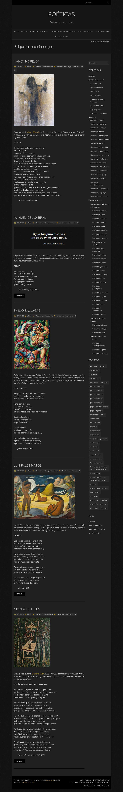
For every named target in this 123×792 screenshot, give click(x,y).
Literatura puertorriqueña (50, 471)
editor (29, 67)
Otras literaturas (95, 200)
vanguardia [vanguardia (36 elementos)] (94, 504)
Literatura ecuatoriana (99, 151)
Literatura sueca (98, 314)
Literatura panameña (98, 170)
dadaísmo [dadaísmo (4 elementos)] (93, 374)
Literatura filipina (99, 349)
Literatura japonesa (100, 266)
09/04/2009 (20, 223)
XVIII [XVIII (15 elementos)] (96, 508)
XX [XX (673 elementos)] (101, 508)
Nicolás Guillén (27, 609)
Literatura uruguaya (98, 192)
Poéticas (24, 32)
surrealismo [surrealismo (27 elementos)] (94, 500)
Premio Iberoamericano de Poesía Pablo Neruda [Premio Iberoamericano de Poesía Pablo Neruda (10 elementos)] (98, 468)
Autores (38, 67)
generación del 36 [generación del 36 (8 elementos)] (96, 394)
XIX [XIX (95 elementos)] (101, 504)
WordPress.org (94, 533)
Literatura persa (98, 278)
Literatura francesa (100, 238)
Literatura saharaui (100, 353)
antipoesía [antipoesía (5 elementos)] (93, 366)
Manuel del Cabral (30, 217)
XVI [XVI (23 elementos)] (106, 504)
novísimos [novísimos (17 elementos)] (93, 427)
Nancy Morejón (27, 61)
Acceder (92, 521)
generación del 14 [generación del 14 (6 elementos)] (96, 386)
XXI (15, 70)
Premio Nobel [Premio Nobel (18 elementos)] (95, 473)
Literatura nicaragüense (99, 167)
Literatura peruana (97, 178)
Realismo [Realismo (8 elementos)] (93, 484)
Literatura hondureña (98, 159)
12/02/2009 (20, 471)
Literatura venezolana (99, 196)
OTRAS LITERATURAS (85, 32)
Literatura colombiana (99, 135)
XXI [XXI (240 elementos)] (106, 508)
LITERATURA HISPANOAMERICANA (62, 32)
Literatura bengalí (99, 218)
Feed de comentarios (97, 529)
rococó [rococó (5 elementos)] (104, 488)
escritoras (59, 67)
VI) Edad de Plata (97, 106)
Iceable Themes (28, 783)
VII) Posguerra (95, 109)
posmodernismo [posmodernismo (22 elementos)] (95, 455)
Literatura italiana (99, 262)
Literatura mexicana (98, 163)
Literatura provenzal (100, 292)
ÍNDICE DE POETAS (61, 37)
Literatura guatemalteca (99, 155)
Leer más (19, 295)
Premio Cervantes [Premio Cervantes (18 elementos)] (96, 463)
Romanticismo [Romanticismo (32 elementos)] (95, 492)
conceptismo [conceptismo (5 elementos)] (94, 370)
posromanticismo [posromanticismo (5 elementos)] (96, 459)
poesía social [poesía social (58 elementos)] (94, 451)
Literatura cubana (47, 67)
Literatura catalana (99, 325)
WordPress (50, 780)
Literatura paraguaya (98, 174)
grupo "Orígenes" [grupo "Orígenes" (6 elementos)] (96, 411)
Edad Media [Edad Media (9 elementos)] (94, 382)
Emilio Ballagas (27, 310)
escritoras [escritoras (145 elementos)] (104, 382)
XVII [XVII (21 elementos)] (91, 508)
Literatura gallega (99, 329)
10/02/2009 (20, 614)
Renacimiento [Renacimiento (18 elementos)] (95, 488)
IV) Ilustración (95, 95)
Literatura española (96, 80)
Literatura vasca (98, 333)
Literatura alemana (99, 211)
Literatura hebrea (99, 255)
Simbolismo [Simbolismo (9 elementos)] (94, 496)
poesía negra (67, 67)
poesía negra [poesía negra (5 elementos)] (94, 443)
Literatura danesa (99, 234)
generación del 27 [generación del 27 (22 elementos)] (96, 390)
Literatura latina (98, 270)
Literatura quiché (99, 296)
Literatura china (98, 226)
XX (82, 67)
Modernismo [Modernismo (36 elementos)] (94, 419)
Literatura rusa (98, 304)
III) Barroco (94, 91)
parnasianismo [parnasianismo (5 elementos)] (95, 431)
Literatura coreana (99, 230)
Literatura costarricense (99, 139)
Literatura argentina (98, 124)
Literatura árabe (98, 215)
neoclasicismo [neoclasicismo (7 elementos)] (95, 423)
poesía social (76, 67)
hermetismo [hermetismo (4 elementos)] (94, 415)
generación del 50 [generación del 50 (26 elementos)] (96, 399)
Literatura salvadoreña (99, 189)
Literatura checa (98, 222)
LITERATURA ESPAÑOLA (39, 32)
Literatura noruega (99, 274)
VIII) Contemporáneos (98, 113)
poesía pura (69, 316)
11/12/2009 (20, 67)
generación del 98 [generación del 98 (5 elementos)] (96, 403)
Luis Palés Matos (27, 465)
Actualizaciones (102, 32)
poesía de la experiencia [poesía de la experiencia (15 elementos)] (98, 439)
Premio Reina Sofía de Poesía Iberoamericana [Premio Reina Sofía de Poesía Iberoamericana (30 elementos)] (98, 479)
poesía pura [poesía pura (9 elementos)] (94, 447)
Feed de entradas (96, 525)
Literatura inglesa (99, 259)
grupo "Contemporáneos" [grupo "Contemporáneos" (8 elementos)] (99, 407)
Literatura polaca (99, 282)
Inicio (16, 32)
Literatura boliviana (98, 128)
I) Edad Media (95, 83)
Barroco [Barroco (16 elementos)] (102, 366)
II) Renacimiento (96, 87)
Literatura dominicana (48, 223)
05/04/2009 (20, 316)
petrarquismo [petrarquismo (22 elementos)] (95, 435)
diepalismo (65, 471)
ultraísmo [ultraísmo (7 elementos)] (104, 500)
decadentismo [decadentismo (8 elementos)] (95, 378)
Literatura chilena (97, 131)
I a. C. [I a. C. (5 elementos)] (103, 415)
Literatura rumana (99, 300)
